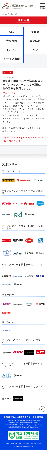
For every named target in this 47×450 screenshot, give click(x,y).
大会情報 (11, 40)
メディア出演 (11, 58)
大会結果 (35, 40)
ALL (12, 31)
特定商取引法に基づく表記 (32, 444)
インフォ (11, 49)
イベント (35, 49)
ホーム (4, 14)
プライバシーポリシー (13, 444)
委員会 (35, 31)
